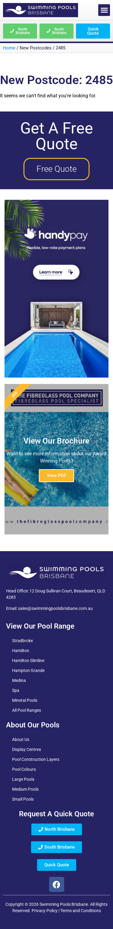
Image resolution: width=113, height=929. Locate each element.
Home (9, 48)
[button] (104, 10)
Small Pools (23, 799)
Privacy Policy (45, 910)
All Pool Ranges (26, 710)
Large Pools (23, 779)
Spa (15, 690)
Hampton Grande (28, 670)
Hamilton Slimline (28, 660)
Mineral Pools (24, 700)
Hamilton (20, 650)
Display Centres (26, 749)
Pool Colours (24, 769)
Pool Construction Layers (35, 759)
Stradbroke (22, 640)
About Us (20, 739)
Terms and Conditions (80, 910)
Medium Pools (25, 789)
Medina (19, 680)
